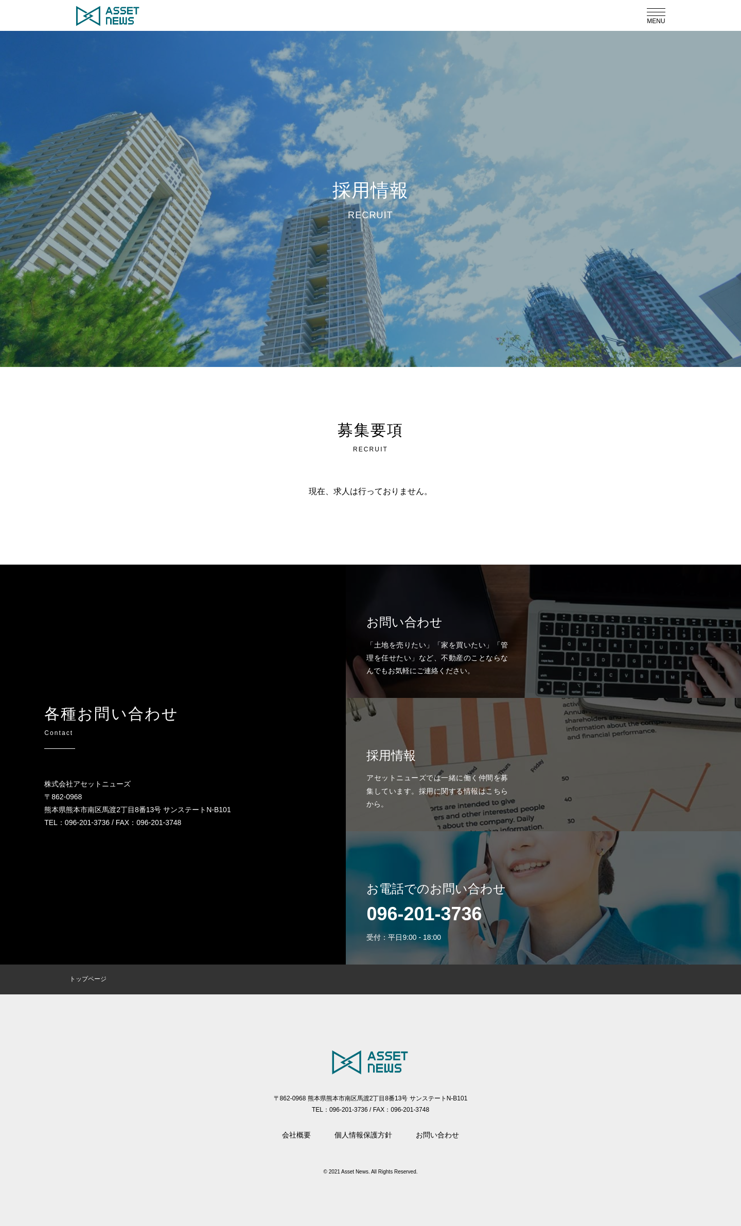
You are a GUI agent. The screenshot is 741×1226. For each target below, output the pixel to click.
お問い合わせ (437, 1135)
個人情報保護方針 (363, 1135)
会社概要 (296, 1135)
